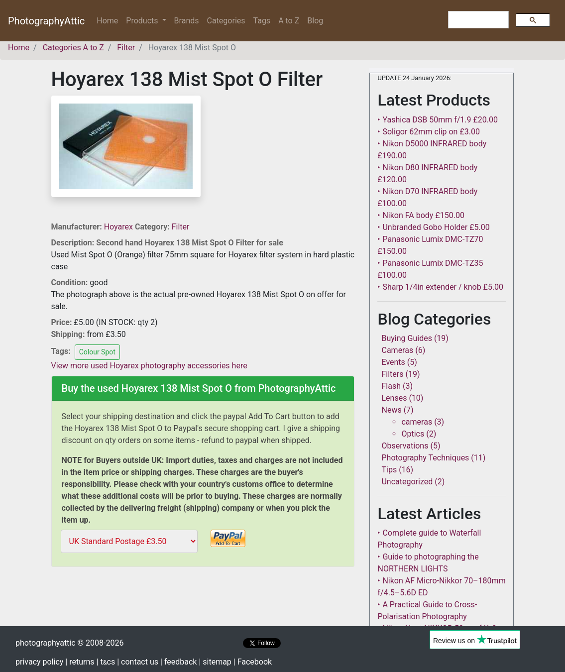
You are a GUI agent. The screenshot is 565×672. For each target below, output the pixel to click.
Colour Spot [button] (97, 352)
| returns (79, 662)
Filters (392, 374)
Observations (404, 445)
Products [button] (143, 20)
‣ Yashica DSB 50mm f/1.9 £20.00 (437, 119)
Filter (181, 226)
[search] (477, 20)
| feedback (178, 662)
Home (109, 20)
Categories (226, 20)
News (391, 410)
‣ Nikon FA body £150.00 (420, 215)
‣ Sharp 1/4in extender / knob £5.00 (440, 287)
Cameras (397, 350)
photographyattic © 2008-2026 (69, 643)
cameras (416, 422)
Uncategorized (407, 481)
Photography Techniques (425, 457)
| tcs (106, 662)
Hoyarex (119, 226)
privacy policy (39, 662)
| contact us (137, 662)
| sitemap (215, 662)
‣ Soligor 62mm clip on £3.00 (428, 131)
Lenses (394, 398)
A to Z (288, 20)
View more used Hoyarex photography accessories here (149, 365)
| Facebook (252, 662)
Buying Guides (406, 338)
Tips (389, 469)
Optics (412, 434)
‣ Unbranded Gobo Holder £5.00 (433, 227)
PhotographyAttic (46, 21)
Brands (186, 20)
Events (393, 362)
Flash (391, 386)
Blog (315, 20)
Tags (262, 20)
